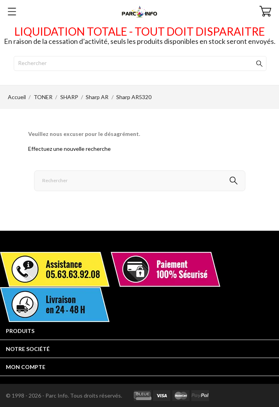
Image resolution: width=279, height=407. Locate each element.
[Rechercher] (140, 63)
